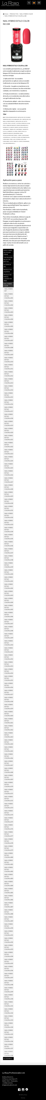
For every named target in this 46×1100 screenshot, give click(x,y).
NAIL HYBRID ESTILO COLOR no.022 (8, 444)
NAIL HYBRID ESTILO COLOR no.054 (8, 671)
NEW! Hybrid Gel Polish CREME (7, 252)
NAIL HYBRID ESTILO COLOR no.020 (8, 430)
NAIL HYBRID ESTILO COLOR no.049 (8, 635)
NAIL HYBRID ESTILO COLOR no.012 (8, 374)
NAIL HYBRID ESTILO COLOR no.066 (8, 756)
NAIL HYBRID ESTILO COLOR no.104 (8, 1025)
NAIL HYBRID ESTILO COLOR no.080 (8, 855)
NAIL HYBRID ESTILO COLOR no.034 (8, 529)
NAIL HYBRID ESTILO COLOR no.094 (8, 954)
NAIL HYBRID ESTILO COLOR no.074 (8, 812)
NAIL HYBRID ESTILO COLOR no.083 (8, 876)
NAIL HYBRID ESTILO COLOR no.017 (8, 409)
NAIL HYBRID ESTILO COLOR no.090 (8, 926)
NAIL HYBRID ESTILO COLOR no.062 (8, 728)
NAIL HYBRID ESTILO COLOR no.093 (8, 947)
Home (5, 14)
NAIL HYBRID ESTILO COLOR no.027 (8, 480)
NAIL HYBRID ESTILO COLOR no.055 (8, 678)
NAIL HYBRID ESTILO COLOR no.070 (8, 784)
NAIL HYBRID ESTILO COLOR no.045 (8, 607)
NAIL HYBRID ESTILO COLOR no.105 (8, 1032)
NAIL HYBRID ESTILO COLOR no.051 (8, 650)
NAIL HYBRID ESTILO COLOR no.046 (8, 614)
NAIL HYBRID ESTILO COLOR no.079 (8, 848)
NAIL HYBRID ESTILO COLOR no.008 (8, 345)
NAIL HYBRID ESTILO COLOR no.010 (8, 359)
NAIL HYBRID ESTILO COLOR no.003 (8, 310)
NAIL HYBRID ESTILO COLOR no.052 (8, 657)
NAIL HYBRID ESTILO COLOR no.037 (8, 551)
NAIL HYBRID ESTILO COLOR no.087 (8, 905)
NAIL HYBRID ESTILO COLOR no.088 (8, 912)
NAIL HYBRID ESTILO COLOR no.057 (8, 692)
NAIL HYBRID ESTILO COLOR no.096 (8, 968)
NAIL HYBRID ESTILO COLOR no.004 (8, 317)
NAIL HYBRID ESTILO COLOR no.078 (8, 841)
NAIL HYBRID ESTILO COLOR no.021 (8, 437)
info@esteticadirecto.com (9, 1085)
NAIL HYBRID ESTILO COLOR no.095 (8, 961)
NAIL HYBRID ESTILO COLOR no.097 (8, 975)
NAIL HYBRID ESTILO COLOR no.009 (8, 352)
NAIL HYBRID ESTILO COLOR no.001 (8, 296)
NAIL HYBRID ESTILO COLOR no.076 (8, 827)
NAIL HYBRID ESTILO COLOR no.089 (8, 919)
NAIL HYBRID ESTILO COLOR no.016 (8, 402)
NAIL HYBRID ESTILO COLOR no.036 (8, 543)
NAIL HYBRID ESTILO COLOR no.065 (8, 749)
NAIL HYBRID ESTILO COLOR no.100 (8, 997)
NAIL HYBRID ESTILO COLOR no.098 (8, 982)
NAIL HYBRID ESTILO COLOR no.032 (8, 515)
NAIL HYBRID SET (8, 290)
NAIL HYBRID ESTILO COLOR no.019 (8, 423)
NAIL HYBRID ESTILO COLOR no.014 (8, 388)
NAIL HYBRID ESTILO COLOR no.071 (8, 791)
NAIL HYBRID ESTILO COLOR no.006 (8, 331)
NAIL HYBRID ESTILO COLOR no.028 (8, 487)
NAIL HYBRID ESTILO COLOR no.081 (8, 862)
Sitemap (23, 1098)
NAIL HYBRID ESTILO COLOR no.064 (8, 742)
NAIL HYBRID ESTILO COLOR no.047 (8, 621)
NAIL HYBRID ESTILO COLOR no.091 (8, 933)
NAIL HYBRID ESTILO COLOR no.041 (8, 579)
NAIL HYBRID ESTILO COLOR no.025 (8, 466)
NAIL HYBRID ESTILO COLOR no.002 (8, 303)
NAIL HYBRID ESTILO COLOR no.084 (8, 883)
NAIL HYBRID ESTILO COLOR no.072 (8, 798)
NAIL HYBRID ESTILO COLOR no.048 (8, 628)
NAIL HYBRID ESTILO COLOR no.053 (8, 664)
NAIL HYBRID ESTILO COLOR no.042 (8, 586)
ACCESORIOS (7, 1058)
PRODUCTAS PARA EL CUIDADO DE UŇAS (7, 277)
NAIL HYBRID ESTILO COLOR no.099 (8, 989)
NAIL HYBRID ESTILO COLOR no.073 (8, 805)
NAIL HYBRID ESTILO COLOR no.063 (8, 735)
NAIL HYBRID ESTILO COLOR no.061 (8, 720)
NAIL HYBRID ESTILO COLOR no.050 (8, 643)
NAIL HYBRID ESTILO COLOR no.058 (8, 699)
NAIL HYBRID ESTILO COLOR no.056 (8, 685)
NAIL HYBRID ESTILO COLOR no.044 (8, 600)
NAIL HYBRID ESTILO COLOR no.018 (8, 416)
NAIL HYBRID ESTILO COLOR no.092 (8, 940)
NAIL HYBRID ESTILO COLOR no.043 (8, 593)
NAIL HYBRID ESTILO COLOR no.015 (8, 395)
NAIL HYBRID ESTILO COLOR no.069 (8, 777)
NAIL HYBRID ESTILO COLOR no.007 (8, 338)
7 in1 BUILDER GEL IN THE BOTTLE (7, 259)
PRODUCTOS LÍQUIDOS (7, 270)
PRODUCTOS (14, 14)
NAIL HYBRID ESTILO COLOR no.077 (8, 834)
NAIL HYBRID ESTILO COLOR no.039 (8, 565)
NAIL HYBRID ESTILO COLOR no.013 (8, 381)
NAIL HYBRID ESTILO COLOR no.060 (8, 713)
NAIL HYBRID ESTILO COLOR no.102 (8, 1011)
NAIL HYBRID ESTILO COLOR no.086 (8, 897)
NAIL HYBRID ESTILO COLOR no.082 (8, 869)
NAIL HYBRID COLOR (26, 14)
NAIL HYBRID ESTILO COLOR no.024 (8, 459)
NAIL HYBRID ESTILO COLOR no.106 (8, 1039)
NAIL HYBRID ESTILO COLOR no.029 (8, 494)
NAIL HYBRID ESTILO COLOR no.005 (8, 324)
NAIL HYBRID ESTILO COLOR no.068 (8, 770)
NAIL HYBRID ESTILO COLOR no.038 (8, 558)
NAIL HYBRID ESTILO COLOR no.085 (8, 890)
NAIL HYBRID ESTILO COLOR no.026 (8, 473)
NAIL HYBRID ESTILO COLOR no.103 (8, 1018)
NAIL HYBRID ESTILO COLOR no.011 (8, 366)
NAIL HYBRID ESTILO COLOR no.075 (8, 820)
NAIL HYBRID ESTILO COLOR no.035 (8, 536)
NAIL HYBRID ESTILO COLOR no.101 (8, 1004)
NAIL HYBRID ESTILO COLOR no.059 (8, 706)
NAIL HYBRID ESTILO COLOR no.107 (8, 1046)
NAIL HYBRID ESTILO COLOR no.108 (15, 16)
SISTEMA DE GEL (7, 265)
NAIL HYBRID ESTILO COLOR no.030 (8, 501)
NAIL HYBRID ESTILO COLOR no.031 (8, 508)
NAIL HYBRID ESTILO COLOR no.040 (8, 572)
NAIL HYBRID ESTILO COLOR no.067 (8, 763)
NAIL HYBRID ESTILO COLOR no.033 (8, 522)
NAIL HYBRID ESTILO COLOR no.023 (8, 451)
